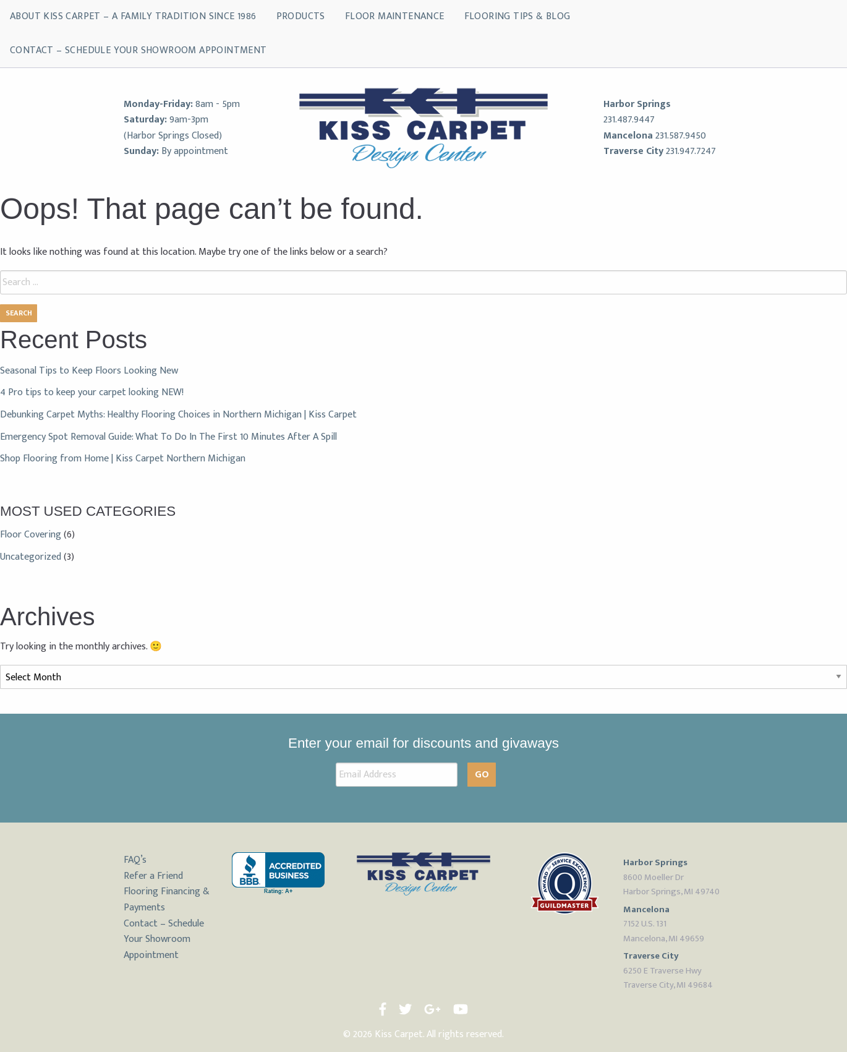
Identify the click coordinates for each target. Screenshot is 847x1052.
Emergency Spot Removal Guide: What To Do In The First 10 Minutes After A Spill (168, 437)
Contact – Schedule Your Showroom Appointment (138, 50)
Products (300, 16)
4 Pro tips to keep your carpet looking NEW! (92, 392)
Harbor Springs (637, 104)
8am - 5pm (217, 104)
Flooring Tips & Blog (517, 16)
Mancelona (628, 135)
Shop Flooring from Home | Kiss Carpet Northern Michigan (122, 458)
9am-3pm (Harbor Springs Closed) (173, 127)
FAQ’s (135, 860)
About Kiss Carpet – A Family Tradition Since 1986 (133, 16)
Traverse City (633, 151)
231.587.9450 (680, 135)
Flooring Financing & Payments (167, 899)
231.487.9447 (629, 119)
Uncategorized (30, 557)
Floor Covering (30, 534)
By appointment (194, 151)
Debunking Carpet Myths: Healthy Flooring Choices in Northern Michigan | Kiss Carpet (178, 414)
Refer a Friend (153, 876)
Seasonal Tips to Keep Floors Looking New (89, 370)
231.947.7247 (691, 151)
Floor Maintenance (395, 16)
